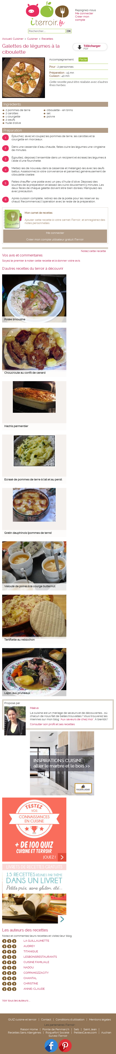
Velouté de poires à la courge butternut (29, 586)
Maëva (34, 708)
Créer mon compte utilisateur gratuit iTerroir (55, 239)
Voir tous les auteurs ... (16, 1000)
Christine (31, 983)
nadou (29, 967)
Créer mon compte (82, 18)
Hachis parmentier (16, 426)
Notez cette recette (93, 251)
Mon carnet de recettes (38, 212)
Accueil (7, 38)
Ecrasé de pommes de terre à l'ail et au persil (33, 479)
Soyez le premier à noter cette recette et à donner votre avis (41, 260)
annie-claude (34, 988)
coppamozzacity (36, 972)
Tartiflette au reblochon (19, 639)
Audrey (29, 946)
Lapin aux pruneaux (17, 693)
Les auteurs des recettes (25, 930)
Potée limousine (14, 319)
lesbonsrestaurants (40, 956)
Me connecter (84, 13)
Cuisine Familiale (36, 962)
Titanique (31, 951)
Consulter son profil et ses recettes (52, 724)
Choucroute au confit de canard (24, 372)
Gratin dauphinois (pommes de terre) (28, 532)
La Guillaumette (36, 940)
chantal (30, 978)
